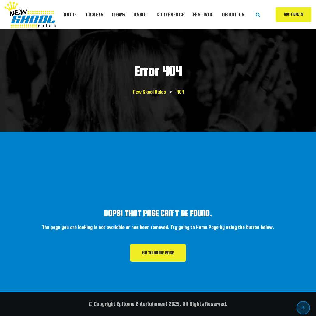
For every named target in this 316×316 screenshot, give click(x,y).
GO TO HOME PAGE (158, 252)
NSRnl (140, 14)
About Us (233, 14)
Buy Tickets (293, 14)
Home (70, 14)
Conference (170, 14)
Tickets (95, 14)
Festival (203, 14)
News (118, 14)
